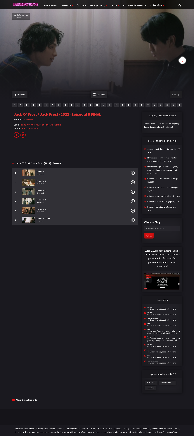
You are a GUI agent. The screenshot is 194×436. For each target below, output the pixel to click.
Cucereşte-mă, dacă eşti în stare (160, 149)
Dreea (149, 329)
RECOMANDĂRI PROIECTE (134, 5)
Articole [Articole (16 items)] (151, 383)
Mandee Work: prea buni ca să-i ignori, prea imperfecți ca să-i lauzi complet (163, 332)
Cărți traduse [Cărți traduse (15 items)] (167, 383)
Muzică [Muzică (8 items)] (150, 388)
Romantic (33, 128)
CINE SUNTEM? (51, 5)
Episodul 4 (41, 200)
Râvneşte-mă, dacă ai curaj (158, 201)
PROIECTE (66, 5)
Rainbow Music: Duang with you (159, 207)
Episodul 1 (41, 171)
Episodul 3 (41, 190)
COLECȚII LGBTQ (97, 5)
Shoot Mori (55, 124)
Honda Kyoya (26, 124)
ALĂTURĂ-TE (156, 5)
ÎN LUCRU (81, 5)
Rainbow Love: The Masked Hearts (161, 178)
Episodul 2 (41, 181)
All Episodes (28, 120)
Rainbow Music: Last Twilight (158, 196)
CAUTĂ (149, 236)
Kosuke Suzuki (41, 124)
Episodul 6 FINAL (44, 218)
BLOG (114, 5)
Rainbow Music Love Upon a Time (160, 187)
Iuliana (149, 307)
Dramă (24, 128)
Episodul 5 (41, 209)
